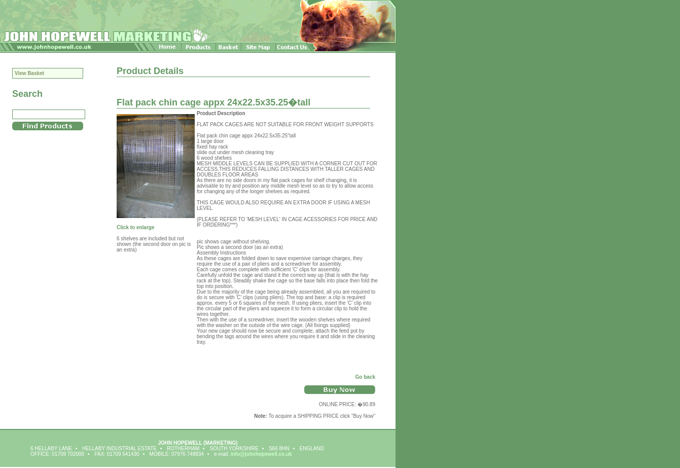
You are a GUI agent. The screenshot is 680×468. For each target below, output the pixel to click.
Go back (365, 377)
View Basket (29, 73)
